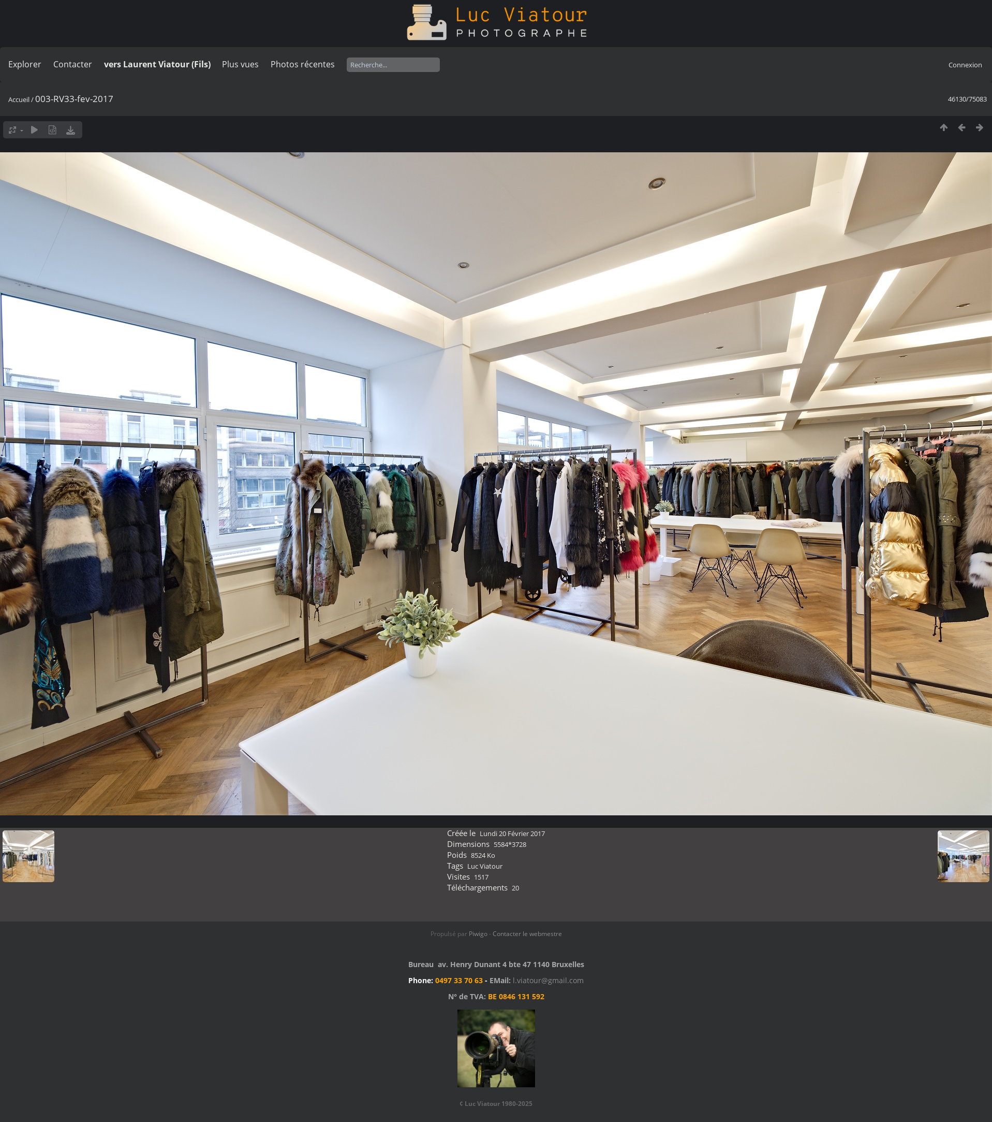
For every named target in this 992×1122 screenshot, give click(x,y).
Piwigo (478, 933)
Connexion (965, 64)
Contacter (72, 64)
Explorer (24, 64)
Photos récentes (303, 64)
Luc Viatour (484, 866)
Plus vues (240, 64)
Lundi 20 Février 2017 (512, 833)
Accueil (18, 99)
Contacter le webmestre (527, 933)
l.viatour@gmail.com (548, 980)
